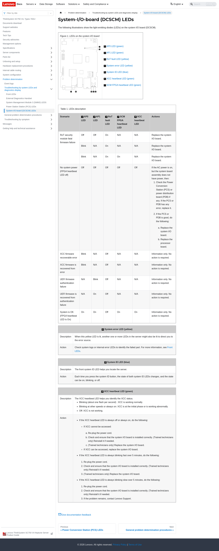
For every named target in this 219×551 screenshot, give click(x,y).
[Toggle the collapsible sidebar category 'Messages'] (51, 124)
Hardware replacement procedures (18, 66)
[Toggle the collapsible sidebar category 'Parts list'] (51, 57)
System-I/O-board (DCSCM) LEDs (21, 111)
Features (6, 31)
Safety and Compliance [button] (94, 4)
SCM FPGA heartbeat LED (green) (124, 85)
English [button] (175, 4)
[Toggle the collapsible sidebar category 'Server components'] (51, 52)
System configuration (12, 75)
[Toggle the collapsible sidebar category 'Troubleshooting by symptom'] (51, 119)
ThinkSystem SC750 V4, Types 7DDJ (19, 19)
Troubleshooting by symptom (16, 119)
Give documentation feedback (74, 515)
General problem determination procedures (23, 115)
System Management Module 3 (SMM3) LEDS (26, 102)
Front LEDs (11, 94)
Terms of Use (135, 544)
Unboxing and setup (11, 61)
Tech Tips (7, 35)
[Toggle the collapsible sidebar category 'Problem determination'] (51, 79)
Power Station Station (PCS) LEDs (21, 106)
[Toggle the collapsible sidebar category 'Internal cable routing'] (51, 70)
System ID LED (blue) (117, 72)
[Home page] (60, 13)
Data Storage (46, 4)
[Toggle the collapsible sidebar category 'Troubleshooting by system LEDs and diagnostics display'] (51, 89)
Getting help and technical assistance (19, 128)
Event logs (9, 83)
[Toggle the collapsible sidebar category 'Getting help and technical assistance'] (51, 128)
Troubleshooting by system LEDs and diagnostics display (20, 89)
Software (60, 4)
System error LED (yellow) (120, 65)
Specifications (9, 48)
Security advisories (11, 40)
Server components (11, 52)
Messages (7, 124)
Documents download (12, 23)
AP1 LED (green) (114, 52)
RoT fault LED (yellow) (118, 59)
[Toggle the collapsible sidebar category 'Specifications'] (51, 48)
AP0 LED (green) (114, 46)
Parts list (6, 57)
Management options (12, 44)
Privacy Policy (120, 544)
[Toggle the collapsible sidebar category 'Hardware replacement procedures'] (51, 66)
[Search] (203, 4)
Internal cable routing (12, 70)
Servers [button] (30, 4)
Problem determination (12, 79)
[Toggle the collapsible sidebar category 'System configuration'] (51, 75)
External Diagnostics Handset (19, 98)
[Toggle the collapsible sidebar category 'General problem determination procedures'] (51, 115)
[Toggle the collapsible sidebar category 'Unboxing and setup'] (51, 61)
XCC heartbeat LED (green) (120, 78)
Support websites (10, 27)
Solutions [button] (72, 4)
